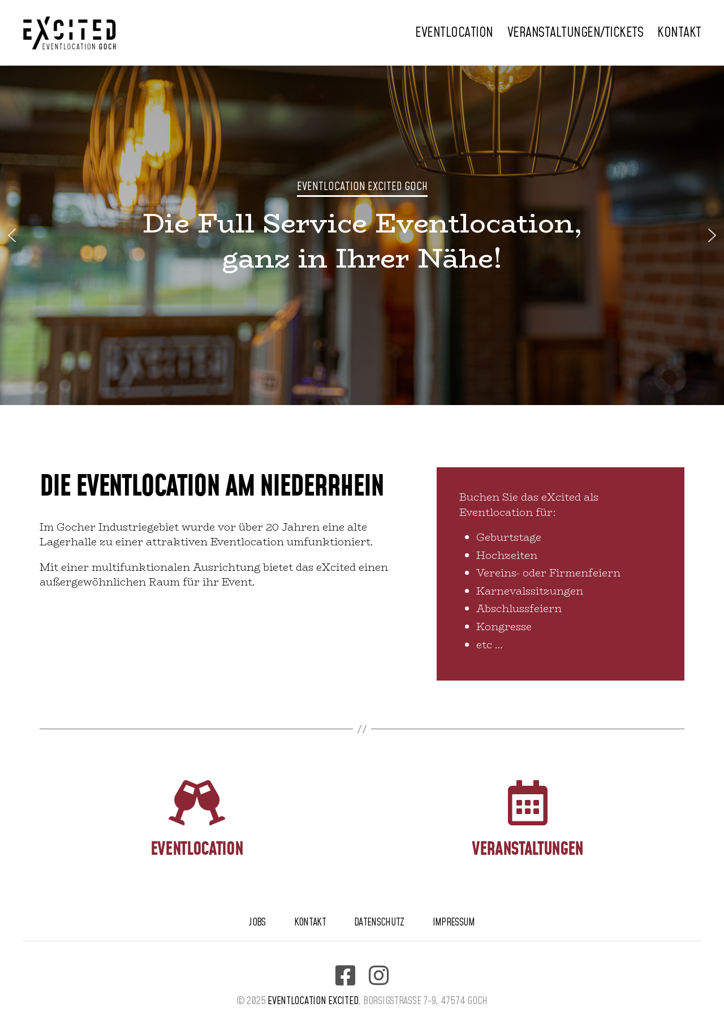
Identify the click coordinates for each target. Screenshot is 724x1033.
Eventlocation (454, 33)
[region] (362, 235)
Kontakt (679, 33)
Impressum (454, 922)
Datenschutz (379, 922)
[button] (12, 235)
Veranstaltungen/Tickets (575, 33)
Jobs (257, 922)
